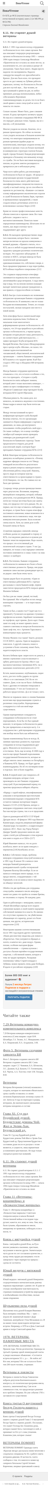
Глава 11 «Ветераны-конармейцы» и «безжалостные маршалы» (21, 1201)
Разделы (28, 1476)
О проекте (17, 1476)
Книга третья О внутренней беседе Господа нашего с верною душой (22, 1407)
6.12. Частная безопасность (32, 1484)
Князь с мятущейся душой (21, 1239)
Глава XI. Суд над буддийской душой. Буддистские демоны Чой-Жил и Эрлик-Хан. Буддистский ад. (21, 1122)
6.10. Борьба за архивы (14, 1484)
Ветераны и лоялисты (18, 1372)
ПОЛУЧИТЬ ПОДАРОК (19, 997)
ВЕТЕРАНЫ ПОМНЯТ (19, 1442)
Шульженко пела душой (20, 1305)
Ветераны (10, 1082)
